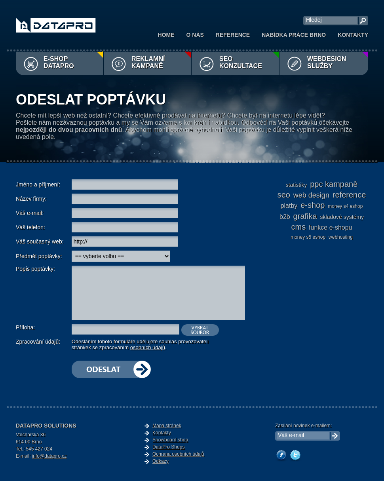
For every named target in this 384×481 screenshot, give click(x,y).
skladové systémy (342, 217)
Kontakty (353, 35)
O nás (195, 35)
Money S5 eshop (308, 237)
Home (166, 35)
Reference (233, 35)
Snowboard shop (170, 440)
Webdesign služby (326, 62)
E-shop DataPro (59, 62)
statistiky (296, 185)
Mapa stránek (166, 425)
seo (284, 194)
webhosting (341, 237)
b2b (284, 216)
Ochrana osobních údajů (178, 454)
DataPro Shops (168, 447)
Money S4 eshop (345, 206)
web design (311, 195)
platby (289, 205)
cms (298, 226)
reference (349, 194)
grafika (305, 216)
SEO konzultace (240, 62)
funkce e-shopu (330, 227)
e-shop (312, 205)
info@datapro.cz (49, 456)
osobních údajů (147, 347)
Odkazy (160, 461)
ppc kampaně (333, 184)
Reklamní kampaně (148, 62)
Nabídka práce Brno (294, 35)
